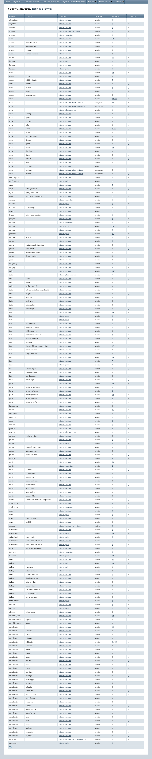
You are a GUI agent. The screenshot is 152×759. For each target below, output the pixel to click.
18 (113, 533)
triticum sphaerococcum (67, 110)
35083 (114, 129)
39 (113, 462)
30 (113, 312)
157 (113, 271)
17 (113, 346)
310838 (114, 642)
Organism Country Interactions (73, 2)
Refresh (10, 747)
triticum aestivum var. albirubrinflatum (72, 739)
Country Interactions (32, 2)
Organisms (17, 2)
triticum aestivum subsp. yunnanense (72, 106)
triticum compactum (66, 35)
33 (113, 560)
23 (113, 102)
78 (113, 383)
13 (113, 395)
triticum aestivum (42, 8)
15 (113, 58)
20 (113, 226)
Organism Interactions (51, 2)
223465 (114, 99)
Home (7, 2)
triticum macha (64, 226)
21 (113, 234)
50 (113, 39)
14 (113, 627)
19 (113, 616)
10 (113, 73)
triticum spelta (64, 61)
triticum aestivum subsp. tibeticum (71, 102)
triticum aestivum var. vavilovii (70, 31)
